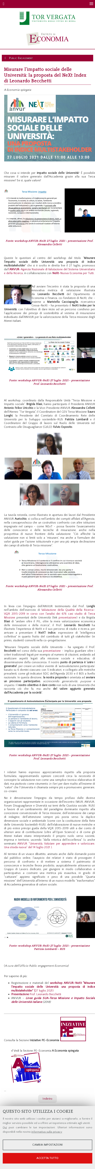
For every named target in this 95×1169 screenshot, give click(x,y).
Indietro (47, 1098)
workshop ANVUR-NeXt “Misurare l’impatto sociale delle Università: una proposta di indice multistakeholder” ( (53, 986)
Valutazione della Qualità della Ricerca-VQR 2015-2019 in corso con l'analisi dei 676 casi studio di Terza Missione (49, 613)
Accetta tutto (47, 1158)
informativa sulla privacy (46, 1131)
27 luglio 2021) (44, 990)
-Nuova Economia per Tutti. (73, 273)
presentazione (67, 617)
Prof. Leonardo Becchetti (36, 994)
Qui (5, 1127)
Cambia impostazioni (47, 1144)
